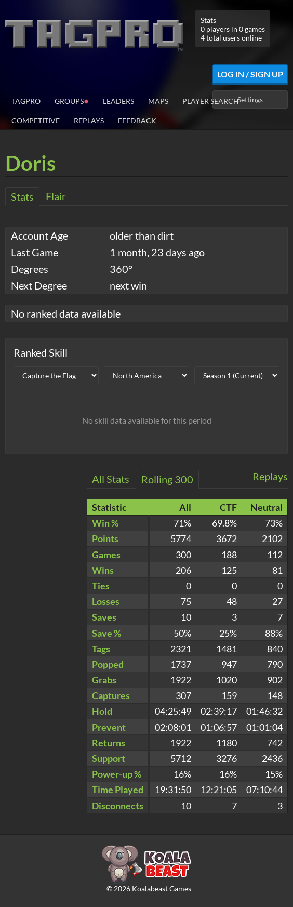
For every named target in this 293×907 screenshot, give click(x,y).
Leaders (118, 101)
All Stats (110, 478)
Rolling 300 (167, 479)
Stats (22, 196)
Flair (56, 196)
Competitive (35, 120)
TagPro (26, 101)
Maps (158, 101)
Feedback (137, 120)
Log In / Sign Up (250, 74)
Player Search (210, 101)
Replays (89, 120)
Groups (72, 100)
